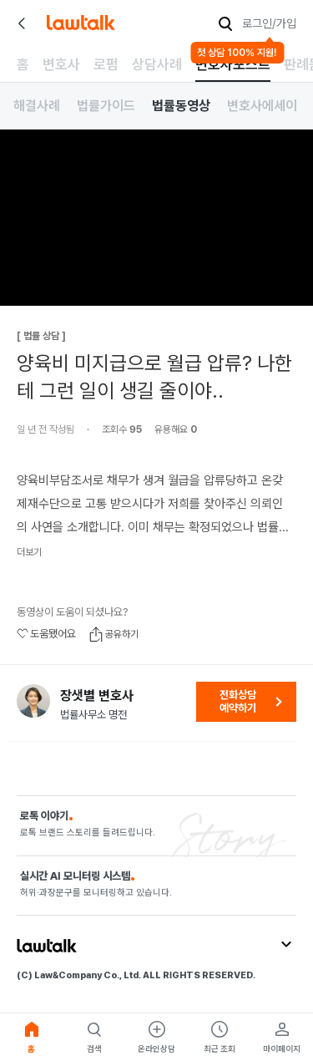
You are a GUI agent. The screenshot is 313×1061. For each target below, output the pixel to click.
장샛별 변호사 (97, 696)
